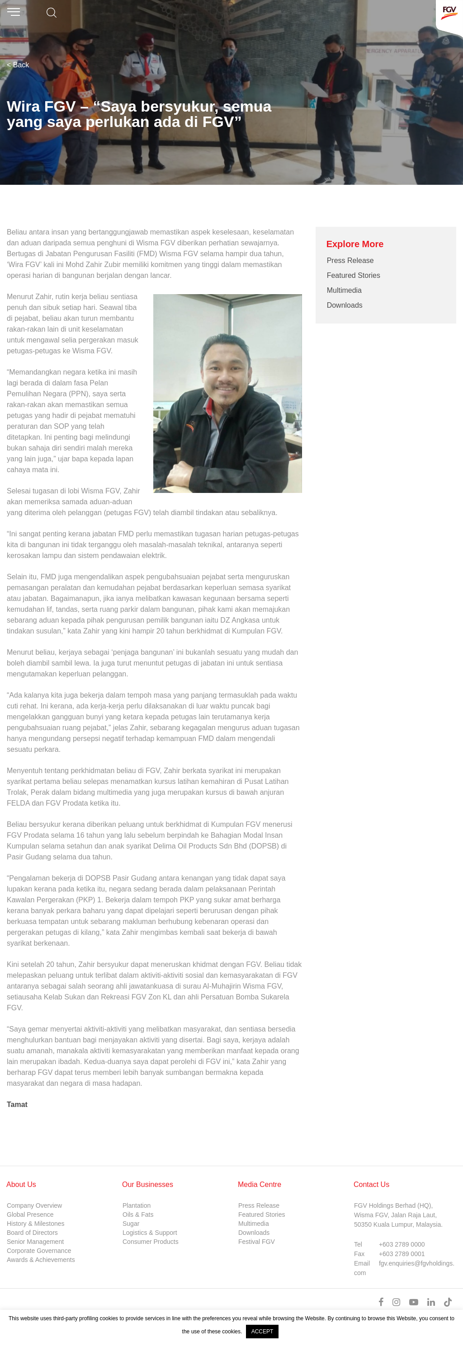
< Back (18, 65)
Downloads (345, 305)
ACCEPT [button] (262, 1331)
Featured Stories (353, 275)
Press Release (350, 260)
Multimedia (344, 290)
